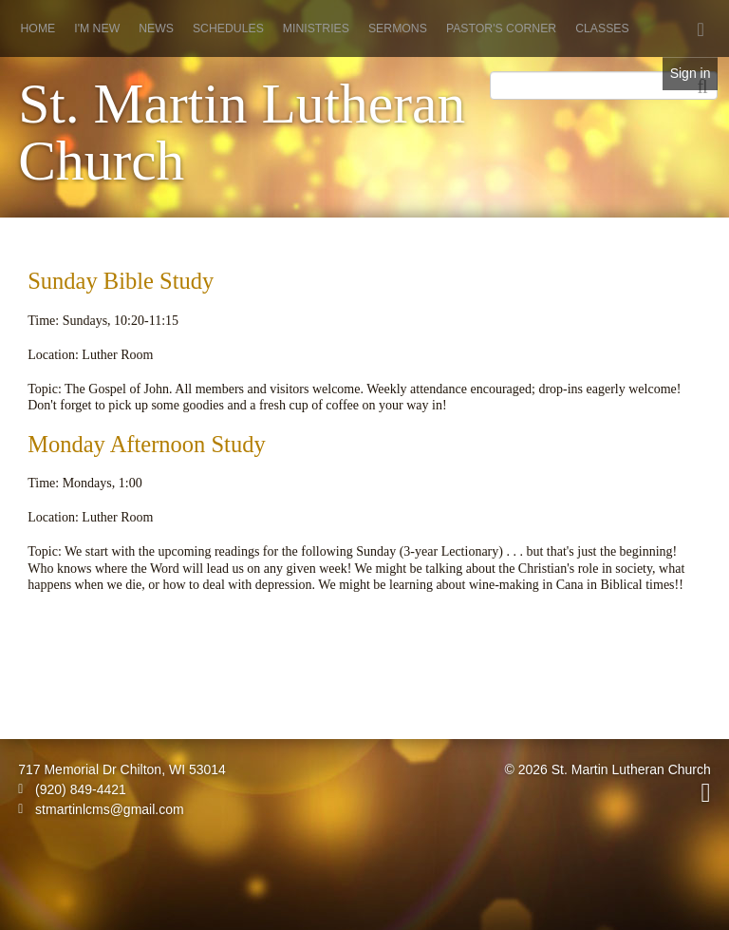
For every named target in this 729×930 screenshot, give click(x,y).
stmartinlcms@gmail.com (100, 809)
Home (38, 28)
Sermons (397, 28)
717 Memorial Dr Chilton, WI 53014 (122, 769)
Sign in (690, 73)
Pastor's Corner (501, 28)
